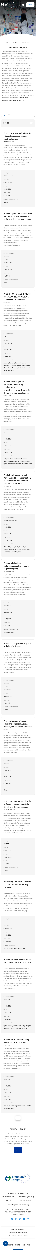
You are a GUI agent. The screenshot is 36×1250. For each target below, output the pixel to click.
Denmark (18, 363)
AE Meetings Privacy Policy (18, 1232)
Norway (14, 368)
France (6, 202)
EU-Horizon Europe (10, 176)
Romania (28, 547)
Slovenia (21, 547)
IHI (5, 336)
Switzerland (26, 368)
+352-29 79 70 (12, 1201)
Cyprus (12, 552)
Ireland (6, 870)
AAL (5, 922)
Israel (5, 282)
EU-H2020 (7, 606)
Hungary (18, 365)
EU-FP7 (6, 256)
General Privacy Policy (18, 1229)
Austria (6, 363)
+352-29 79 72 (26, 1201)
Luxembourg (26, 365)
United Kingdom (9, 370)
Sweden (10, 463)
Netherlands (8, 368)
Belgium (11, 363)
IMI (5, 432)
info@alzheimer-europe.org (20, 1205)
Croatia (6, 709)
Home (7, 42)
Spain (20, 368)
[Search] (20, 115)
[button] (18, 6)
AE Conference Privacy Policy (18, 1236)
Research (15, 42)
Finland (6, 790)
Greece (12, 365)
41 (19, 1118)
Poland (6, 549)
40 (13, 1118)
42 (24, 1118)
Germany (6, 365)
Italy (10, 461)
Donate (30, 4)
